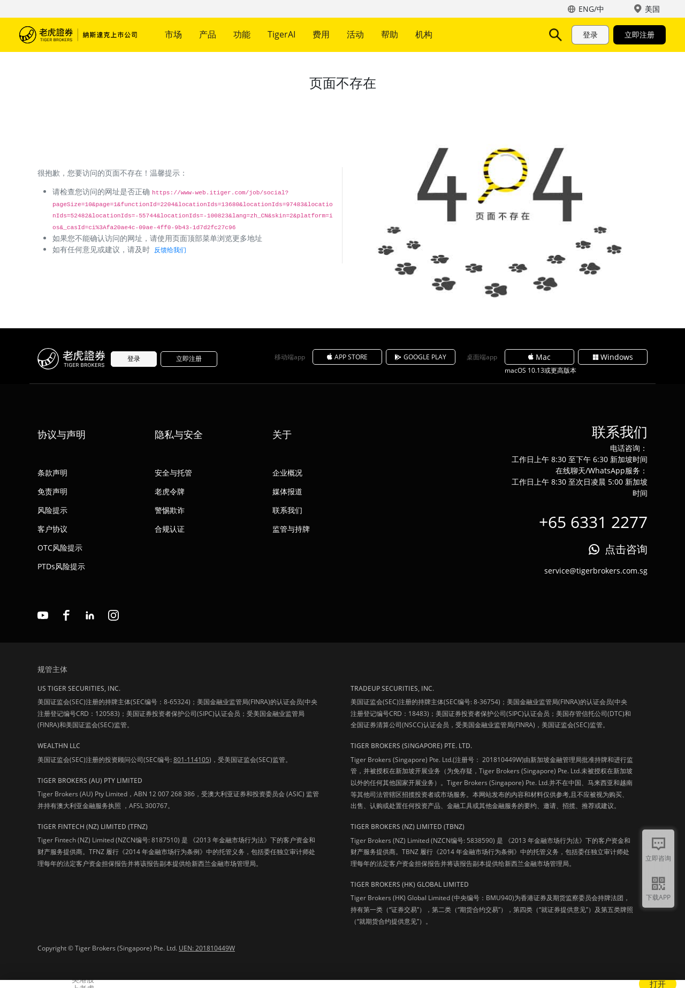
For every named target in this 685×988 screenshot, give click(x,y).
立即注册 (639, 34)
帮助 (389, 34)
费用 (321, 34)
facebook (66, 615)
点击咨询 (626, 549)
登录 (590, 34)
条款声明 (52, 472)
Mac (539, 357)
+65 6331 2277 (593, 522)
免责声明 (52, 491)
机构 (423, 34)
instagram (113, 615)
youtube (42, 615)
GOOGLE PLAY (420, 356)
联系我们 (287, 510)
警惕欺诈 (170, 510)
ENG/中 (591, 9)
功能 (241, 34)
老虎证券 (78, 34)
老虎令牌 (170, 491)
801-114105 (191, 759)
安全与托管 (173, 472)
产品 (207, 34)
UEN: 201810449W (207, 948)
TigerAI (281, 34)
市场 (173, 34)
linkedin (90, 615)
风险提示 (52, 510)
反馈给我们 (170, 249)
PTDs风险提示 (61, 566)
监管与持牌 (291, 529)
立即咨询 (658, 858)
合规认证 (170, 529)
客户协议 (52, 529)
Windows (613, 357)
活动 (355, 34)
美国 (652, 9)
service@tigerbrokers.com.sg (596, 570)
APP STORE (347, 356)
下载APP (658, 897)
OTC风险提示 (59, 547)
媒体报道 (287, 491)
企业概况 (287, 472)
